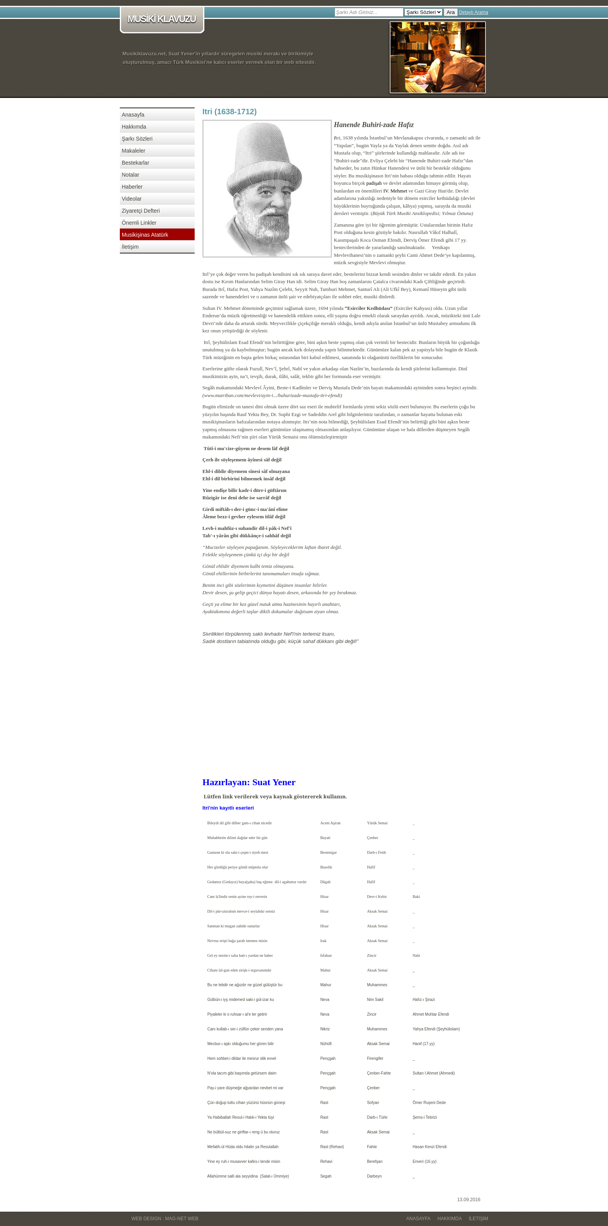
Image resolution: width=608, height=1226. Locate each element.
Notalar (130, 175)
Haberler (132, 187)
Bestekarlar (135, 163)
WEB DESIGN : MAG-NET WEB (164, 1218)
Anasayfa (133, 115)
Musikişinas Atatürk (145, 235)
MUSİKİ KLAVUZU (163, 19)
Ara (451, 12)
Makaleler (133, 151)
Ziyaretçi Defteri (141, 211)
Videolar (132, 199)
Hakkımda (134, 127)
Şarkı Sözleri (137, 139)
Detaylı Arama (473, 12)
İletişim (130, 247)
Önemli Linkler (139, 223)
